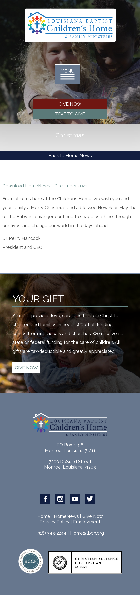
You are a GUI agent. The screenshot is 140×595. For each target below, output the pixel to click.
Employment (86, 521)
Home (43, 516)
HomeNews (66, 516)
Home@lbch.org (87, 533)
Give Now (92, 516)
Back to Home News (70, 155)
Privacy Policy (54, 521)
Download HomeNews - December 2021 (44, 185)
